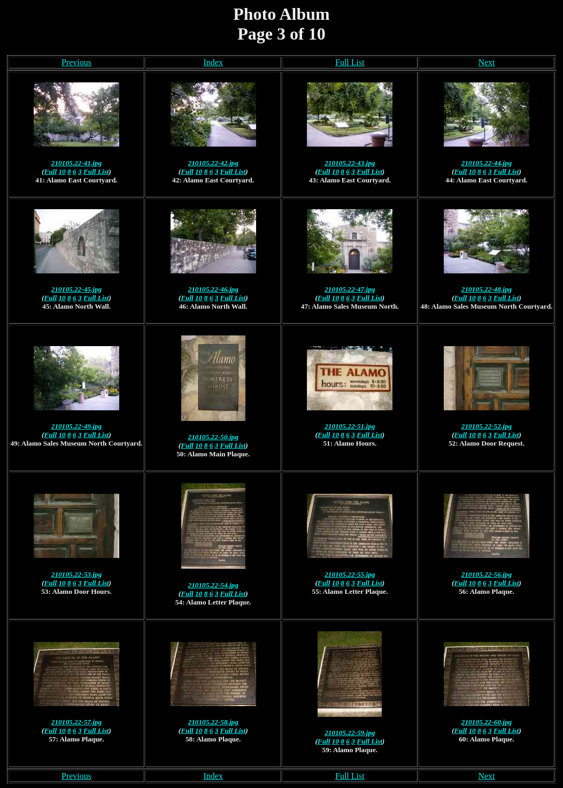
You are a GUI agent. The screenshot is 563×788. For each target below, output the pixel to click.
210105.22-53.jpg (76, 574)
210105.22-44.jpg (486, 163)
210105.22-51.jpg (350, 426)
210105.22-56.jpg (486, 574)
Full (50, 171)
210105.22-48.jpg (486, 289)
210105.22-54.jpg (213, 585)
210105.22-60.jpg (486, 722)
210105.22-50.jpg (213, 437)
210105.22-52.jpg (486, 426)
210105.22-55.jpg (350, 574)
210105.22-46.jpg (213, 289)
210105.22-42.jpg (213, 163)
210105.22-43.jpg (350, 163)
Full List (350, 62)
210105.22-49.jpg (76, 426)
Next (486, 62)
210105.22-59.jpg (350, 733)
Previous (76, 62)
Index (212, 62)
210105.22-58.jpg (213, 722)
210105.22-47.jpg (350, 289)
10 (61, 171)
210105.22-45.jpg (76, 289)
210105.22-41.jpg (76, 163)
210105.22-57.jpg (76, 722)
